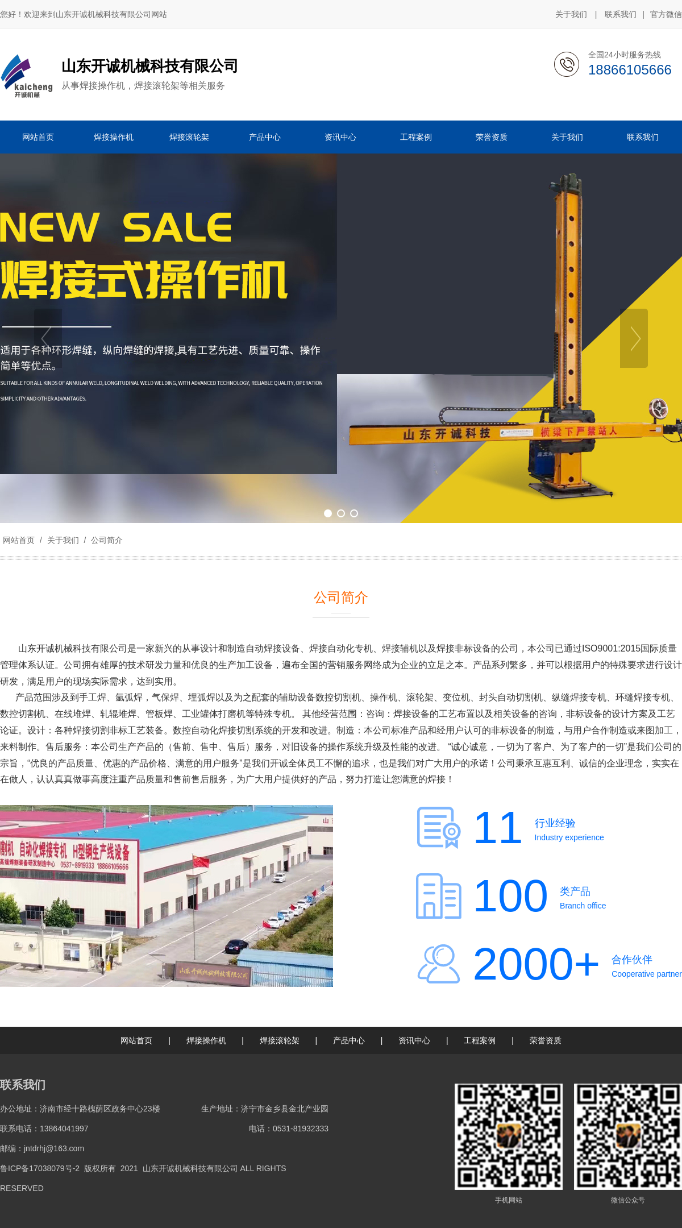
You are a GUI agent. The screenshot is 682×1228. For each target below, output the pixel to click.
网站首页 (19, 540)
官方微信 (666, 15)
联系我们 (621, 14)
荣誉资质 (546, 1040)
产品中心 (349, 1040)
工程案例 (480, 1040)
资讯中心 (414, 1040)
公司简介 (106, 540)
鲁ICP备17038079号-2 (40, 1168)
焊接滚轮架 (280, 1040)
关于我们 (571, 14)
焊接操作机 (206, 1040)
